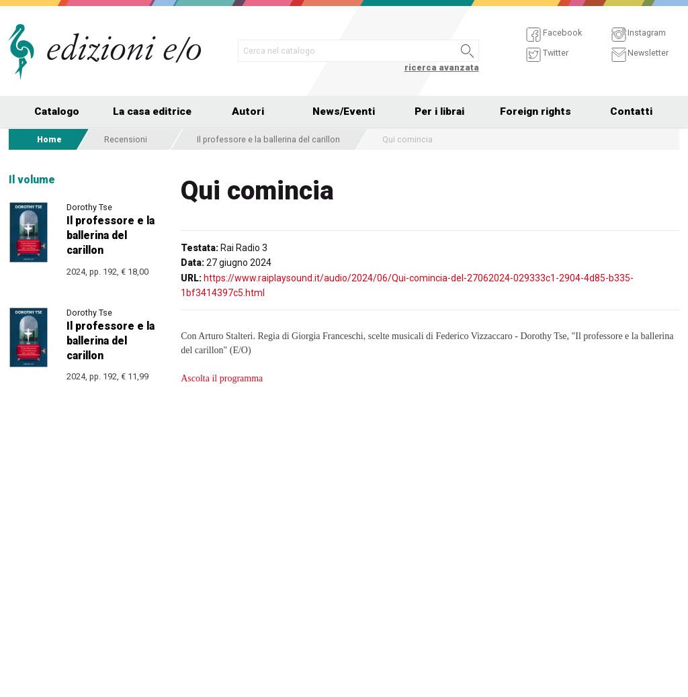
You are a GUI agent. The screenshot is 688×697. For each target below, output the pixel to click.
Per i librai (439, 111)
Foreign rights (535, 111)
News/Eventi (343, 111)
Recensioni (125, 139)
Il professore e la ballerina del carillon (268, 139)
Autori (248, 111)
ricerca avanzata (441, 67)
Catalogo (56, 111)
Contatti (631, 111)
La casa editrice (152, 111)
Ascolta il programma (222, 378)
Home (49, 139)
